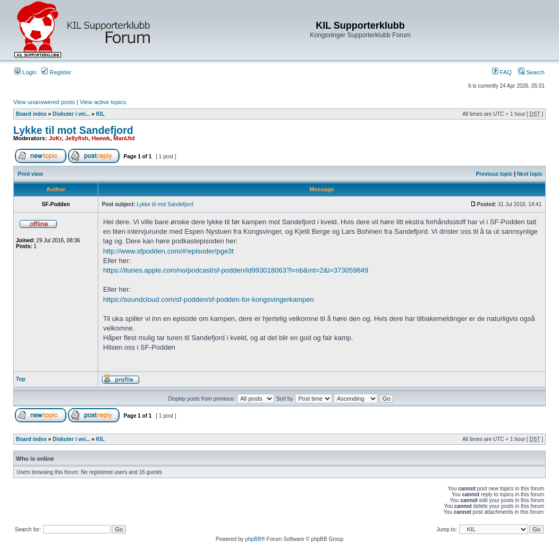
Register (56, 72)
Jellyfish (76, 138)
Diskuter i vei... (71, 114)
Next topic (530, 174)
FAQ (502, 72)
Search (531, 72)
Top (21, 379)
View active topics (103, 102)
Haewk (100, 138)
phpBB (253, 539)
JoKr (55, 138)
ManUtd (123, 138)
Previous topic (494, 174)
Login (25, 72)
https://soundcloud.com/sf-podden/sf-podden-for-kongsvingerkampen (208, 299)
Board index (31, 114)
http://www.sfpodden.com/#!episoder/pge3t (168, 251)
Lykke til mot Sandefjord (73, 130)
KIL (100, 114)
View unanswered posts (44, 102)
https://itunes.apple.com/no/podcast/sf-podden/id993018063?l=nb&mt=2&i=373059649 (235, 270)
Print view (30, 174)
